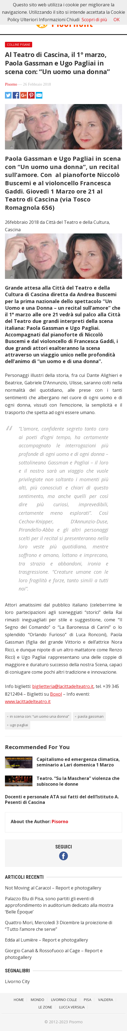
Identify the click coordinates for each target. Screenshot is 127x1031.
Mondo (37, 999)
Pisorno (11, 84)
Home (19, 999)
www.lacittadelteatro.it (28, 701)
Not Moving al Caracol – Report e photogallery (53, 888)
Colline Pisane (18, 44)
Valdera (105, 999)
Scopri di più (94, 20)
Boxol (56, 694)
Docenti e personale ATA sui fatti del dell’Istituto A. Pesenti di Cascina (62, 800)
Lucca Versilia (72, 1007)
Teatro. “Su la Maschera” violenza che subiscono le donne (78, 781)
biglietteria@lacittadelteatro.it (62, 686)
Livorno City (17, 981)
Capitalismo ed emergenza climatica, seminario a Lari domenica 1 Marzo (78, 762)
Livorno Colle (64, 999)
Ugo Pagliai (19, 724)
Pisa (87, 999)
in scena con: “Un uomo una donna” (39, 716)
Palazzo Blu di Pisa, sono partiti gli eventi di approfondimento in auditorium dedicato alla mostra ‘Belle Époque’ (59, 905)
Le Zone (45, 1007)
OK (117, 20)
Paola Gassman (91, 716)
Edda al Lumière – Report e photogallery (46, 940)
